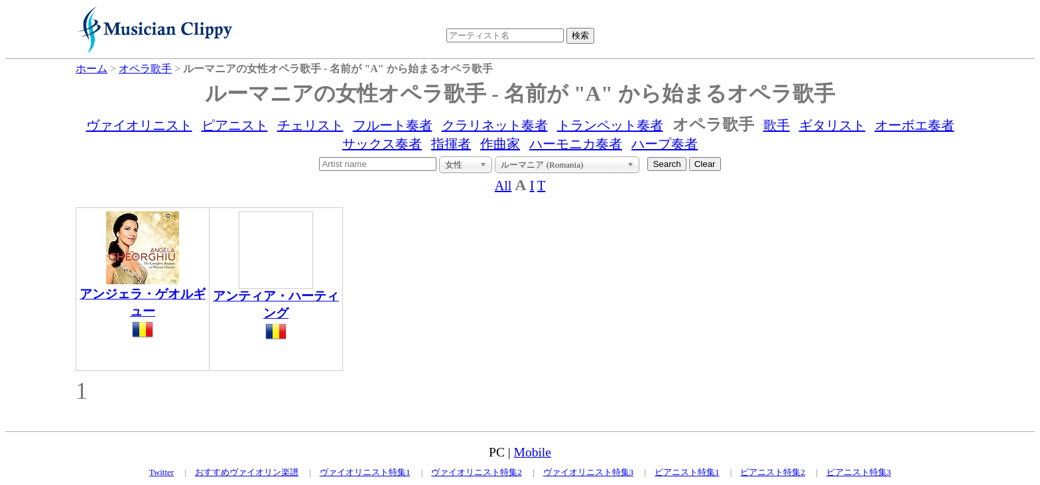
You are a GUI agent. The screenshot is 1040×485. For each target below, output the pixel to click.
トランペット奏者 (610, 125)
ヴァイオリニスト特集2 (476, 472)
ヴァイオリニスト (139, 125)
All (503, 185)
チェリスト (310, 125)
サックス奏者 (382, 143)
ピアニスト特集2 (772, 472)
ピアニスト (235, 125)
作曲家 (500, 143)
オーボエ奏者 (914, 125)
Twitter (161, 472)
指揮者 (451, 143)
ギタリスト (832, 125)
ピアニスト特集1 (687, 472)
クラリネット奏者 (495, 125)
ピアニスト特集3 (858, 472)
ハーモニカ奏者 (575, 143)
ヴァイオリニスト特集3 (588, 472)
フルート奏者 (392, 125)
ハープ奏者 (664, 143)
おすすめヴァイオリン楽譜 (246, 472)
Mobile (532, 452)
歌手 (776, 125)
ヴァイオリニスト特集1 (365, 472)
